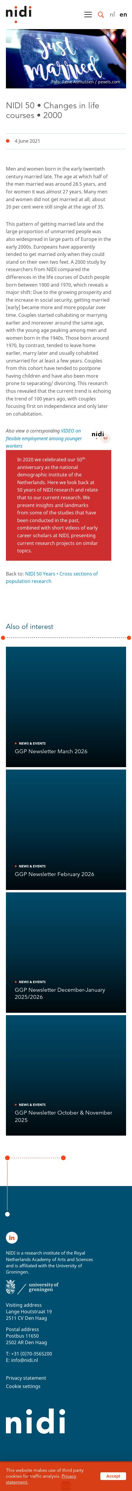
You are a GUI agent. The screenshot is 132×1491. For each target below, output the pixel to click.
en (123, 14)
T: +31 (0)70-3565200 (29, 1353)
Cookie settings (23, 1386)
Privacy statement (26, 1378)
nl (112, 14)
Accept (113, 1476)
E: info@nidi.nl (22, 1360)
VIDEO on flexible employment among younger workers (44, 438)
